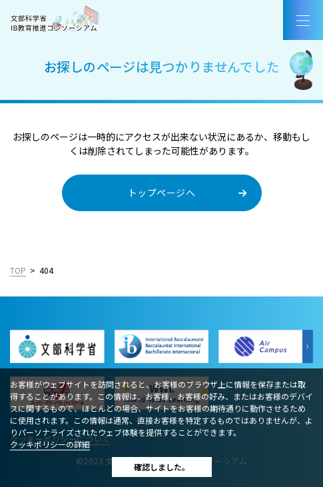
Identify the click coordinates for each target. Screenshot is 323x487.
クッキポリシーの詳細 (50, 444)
